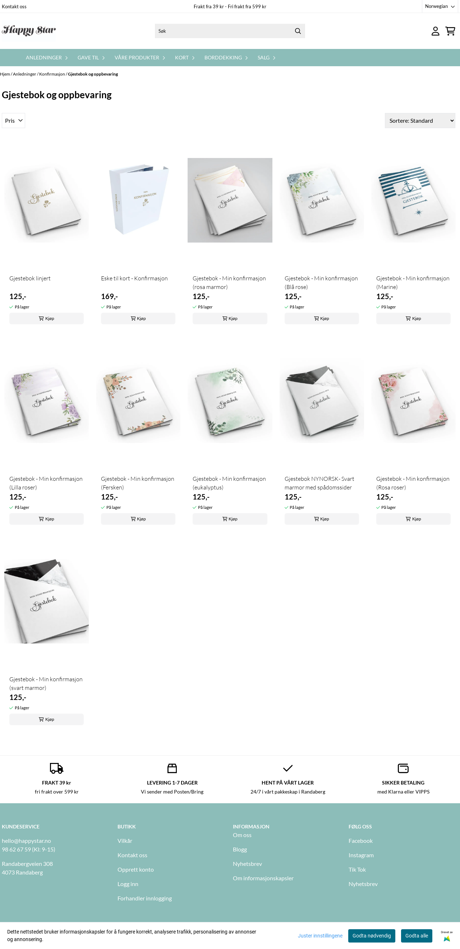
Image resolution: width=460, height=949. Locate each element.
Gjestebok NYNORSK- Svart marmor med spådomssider (319, 483)
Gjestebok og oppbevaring (93, 74)
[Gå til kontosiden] (435, 31)
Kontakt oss (14, 6)
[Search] (298, 31)
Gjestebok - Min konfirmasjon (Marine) (413, 282)
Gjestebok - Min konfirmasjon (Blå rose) (321, 282)
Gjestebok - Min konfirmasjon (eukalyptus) (229, 483)
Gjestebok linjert (30, 278)
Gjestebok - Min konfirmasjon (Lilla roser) (46, 483)
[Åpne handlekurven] (450, 31)
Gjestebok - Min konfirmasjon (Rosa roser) (413, 483)
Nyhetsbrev (247, 863)
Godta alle (416, 936)
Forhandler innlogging (145, 898)
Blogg (240, 849)
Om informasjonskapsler (263, 878)
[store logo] (29, 31)
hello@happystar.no (26, 840)
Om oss (242, 834)
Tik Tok (357, 869)
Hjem (5, 74)
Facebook (361, 840)
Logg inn (128, 883)
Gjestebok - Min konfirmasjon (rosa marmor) (229, 282)
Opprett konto (136, 869)
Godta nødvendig (372, 936)
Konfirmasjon (52, 74)
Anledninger (25, 74)
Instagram (361, 854)
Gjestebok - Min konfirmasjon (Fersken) (137, 483)
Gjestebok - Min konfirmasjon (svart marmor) (46, 683)
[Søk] (230, 31)
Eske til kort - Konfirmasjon (134, 278)
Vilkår (125, 840)
